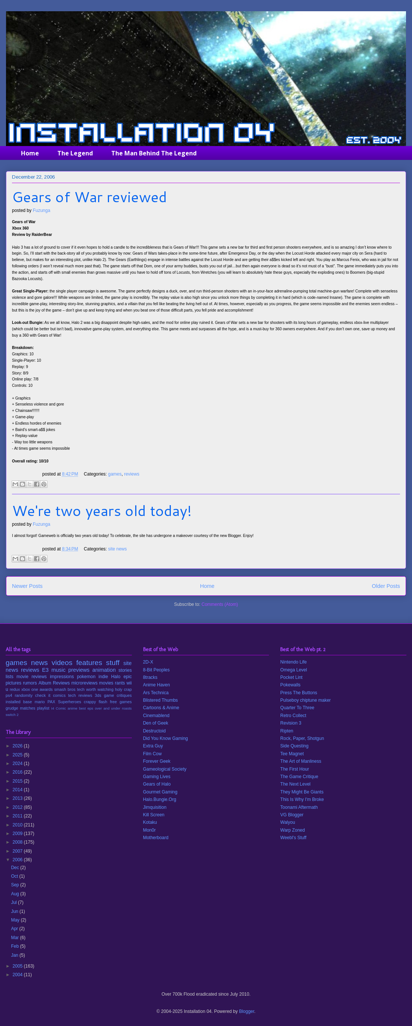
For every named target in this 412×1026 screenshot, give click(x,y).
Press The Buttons (298, 692)
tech (80, 689)
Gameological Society (165, 769)
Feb (15, 946)
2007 (18, 851)
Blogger (246, 1011)
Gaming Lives (156, 776)
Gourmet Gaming (160, 792)
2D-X (148, 662)
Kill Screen (153, 814)
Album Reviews (54, 683)
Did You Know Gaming (165, 738)
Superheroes (69, 701)
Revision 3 (290, 723)
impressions (62, 676)
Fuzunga (41, 210)
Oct (15, 876)
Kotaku (150, 822)
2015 (18, 781)
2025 (18, 755)
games (115, 474)
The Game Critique (299, 776)
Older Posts (386, 586)
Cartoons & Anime (161, 707)
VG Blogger (291, 814)
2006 (18, 859)
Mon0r (149, 830)
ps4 (9, 695)
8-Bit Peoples (156, 670)
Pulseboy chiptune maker (305, 700)
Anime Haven (156, 684)
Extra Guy (153, 746)
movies (106, 683)
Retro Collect (293, 715)
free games (120, 701)
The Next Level (295, 784)
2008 (18, 842)
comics (59, 695)
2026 (18, 746)
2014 (18, 789)
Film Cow (152, 753)
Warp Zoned (292, 830)
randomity (23, 695)
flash (103, 701)
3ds (98, 695)
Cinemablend (156, 715)
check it (43, 695)
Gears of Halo (157, 784)
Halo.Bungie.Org (159, 799)
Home (30, 153)
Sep (15, 884)
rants (120, 683)
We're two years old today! (102, 510)
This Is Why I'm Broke (302, 799)
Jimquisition (155, 807)
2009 (18, 833)
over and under (107, 708)
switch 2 (12, 715)
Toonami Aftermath (299, 807)
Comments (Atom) (220, 604)
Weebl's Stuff (293, 837)
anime (72, 708)
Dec (15, 867)
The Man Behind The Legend (154, 153)
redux (15, 689)
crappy (90, 701)
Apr (15, 928)
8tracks (150, 677)
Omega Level (293, 670)
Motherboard (156, 837)
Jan (15, 955)
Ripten (286, 731)
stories (124, 670)
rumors (30, 683)
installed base (19, 701)
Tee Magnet (292, 753)
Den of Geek (155, 723)
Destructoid (154, 731)
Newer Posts (27, 586)
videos (62, 663)
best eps (86, 708)
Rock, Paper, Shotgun (302, 738)
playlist (43, 708)
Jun (15, 911)
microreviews (84, 683)
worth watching (99, 689)
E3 (45, 670)
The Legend (75, 153)
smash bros (65, 689)
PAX (51, 701)
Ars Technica (156, 692)
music (58, 670)
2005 (18, 966)
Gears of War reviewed (89, 196)
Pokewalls (290, 684)
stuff (112, 663)
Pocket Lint (291, 677)
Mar (15, 937)
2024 (18, 763)
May (16, 920)
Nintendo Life (293, 662)
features (89, 663)
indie (103, 676)
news (39, 663)
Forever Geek (156, 761)
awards (46, 689)
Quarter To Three (297, 707)
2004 (18, 974)
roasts (127, 708)
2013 (18, 798)
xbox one (29, 689)
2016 (18, 772)
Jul (14, 902)
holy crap (123, 689)
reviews (131, 474)
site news (117, 549)
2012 (18, 807)
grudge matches (20, 708)
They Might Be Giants (301, 792)
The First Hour (294, 769)
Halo (116, 676)
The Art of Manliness (300, 761)
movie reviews (31, 676)
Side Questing (294, 746)
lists (9, 676)
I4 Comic (58, 708)
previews (79, 670)
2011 (18, 816)
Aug (15, 893)
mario (39, 701)
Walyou (287, 822)
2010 (18, 825)
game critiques (117, 695)
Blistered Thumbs (160, 700)
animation (104, 670)
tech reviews (80, 695)
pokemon (86, 676)
